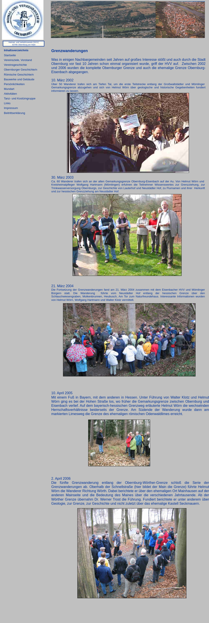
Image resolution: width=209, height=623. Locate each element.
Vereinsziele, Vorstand (18, 60)
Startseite (10, 55)
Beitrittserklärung (14, 113)
